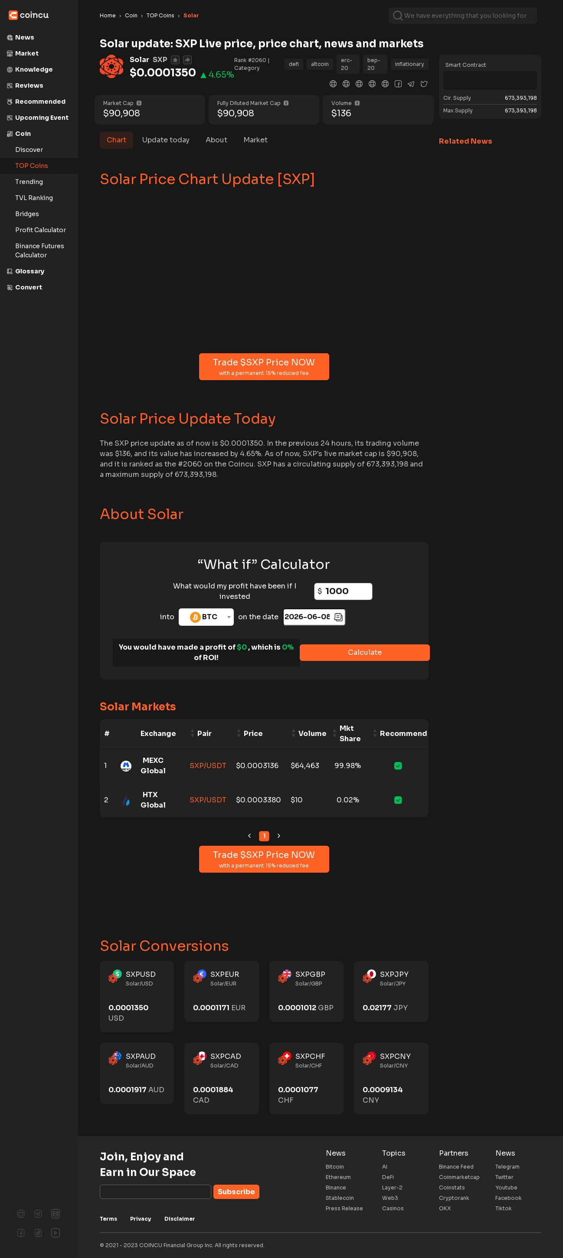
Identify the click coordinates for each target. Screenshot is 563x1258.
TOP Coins (31, 166)
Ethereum (338, 1177)
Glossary (25, 271)
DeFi (388, 1177)
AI (384, 1166)
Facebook (508, 1198)
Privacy (140, 1218)
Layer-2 (392, 1187)
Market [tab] (255, 140)
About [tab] (216, 140)
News (20, 37)
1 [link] (264, 836)
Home (108, 15)
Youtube (506, 1187)
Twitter (504, 1177)
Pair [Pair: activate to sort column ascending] (204, 733)
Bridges (27, 214)
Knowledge (30, 69)
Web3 (390, 1198)
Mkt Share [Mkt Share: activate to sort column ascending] (350, 733)
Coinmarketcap (459, 1177)
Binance (336, 1187)
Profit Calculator (40, 230)
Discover (29, 150)
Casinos (393, 1208)
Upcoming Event (38, 118)
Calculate (365, 652)
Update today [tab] (166, 140)
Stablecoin (340, 1198)
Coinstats (452, 1187)
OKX (445, 1208)
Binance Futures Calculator (39, 250)
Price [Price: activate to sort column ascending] (253, 733)
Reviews (25, 85)
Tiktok (503, 1208)
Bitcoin (335, 1166)
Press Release (344, 1208)
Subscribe (236, 1191)
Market (23, 53)
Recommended (36, 101)
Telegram (507, 1166)
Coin (19, 134)
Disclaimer (179, 1218)
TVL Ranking (34, 198)
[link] (249, 836)
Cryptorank (454, 1198)
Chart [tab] (116, 140)
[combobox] (206, 617)
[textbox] (206, 617)
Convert (24, 287)
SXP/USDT (208, 765)
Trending (29, 182)
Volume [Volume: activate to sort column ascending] (312, 733)
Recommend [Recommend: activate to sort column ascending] (403, 733)
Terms (108, 1218)
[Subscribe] (155, 1192)
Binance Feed (456, 1166)
